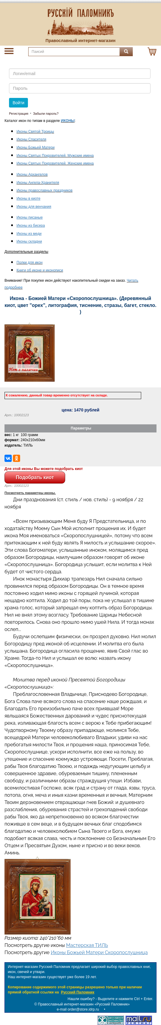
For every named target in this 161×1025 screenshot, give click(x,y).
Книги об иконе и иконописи (40, 270)
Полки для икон (30, 262)
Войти (18, 102)
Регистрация (18, 113)
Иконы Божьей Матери (36, 147)
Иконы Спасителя (31, 139)
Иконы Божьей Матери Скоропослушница (99, 952)
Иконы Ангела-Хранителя (38, 182)
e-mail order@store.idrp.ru (78, 1009)
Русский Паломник (77, 992)
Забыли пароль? (46, 113)
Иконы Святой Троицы (35, 131)
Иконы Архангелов (32, 174)
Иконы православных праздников (44, 190)
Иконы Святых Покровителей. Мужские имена (55, 155)
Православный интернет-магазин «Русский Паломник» (84, 1004)
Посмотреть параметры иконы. (30, 493)
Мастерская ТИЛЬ (87, 945)
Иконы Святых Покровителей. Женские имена (55, 163)
